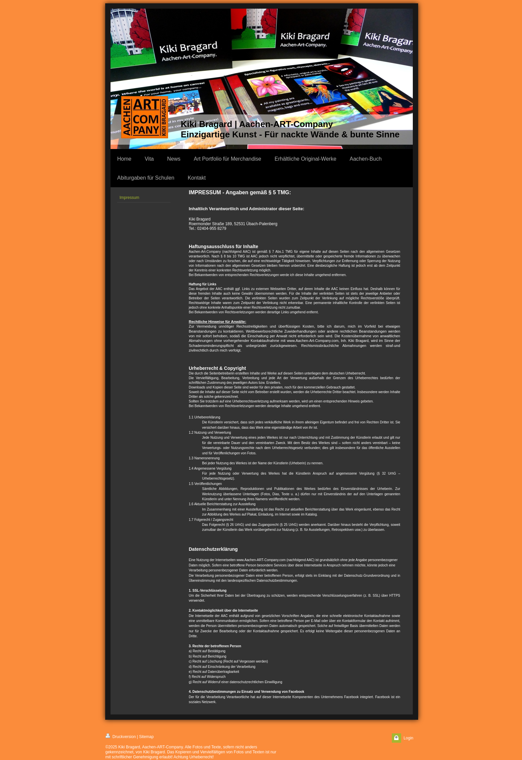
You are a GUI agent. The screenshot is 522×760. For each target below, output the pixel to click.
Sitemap (146, 736)
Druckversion (121, 736)
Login (408, 738)
